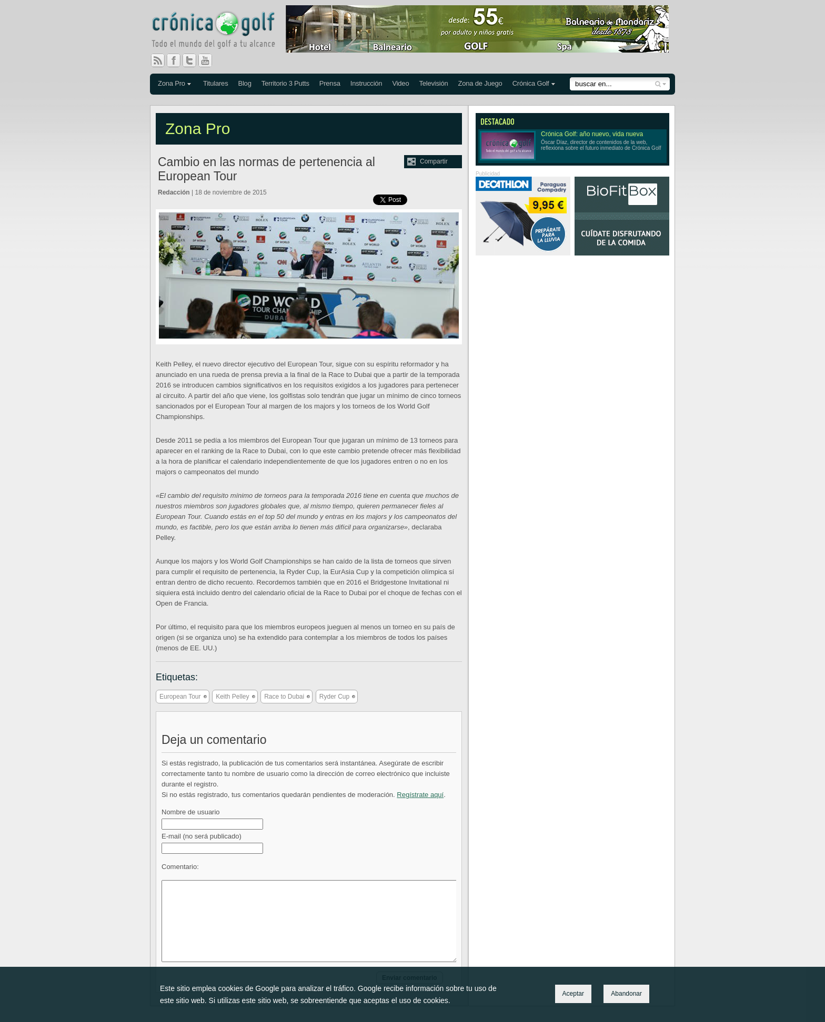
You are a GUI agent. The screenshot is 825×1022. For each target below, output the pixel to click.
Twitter (194, 60)
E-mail (202, 836)
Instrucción (366, 83)
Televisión (433, 83)
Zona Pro (171, 83)
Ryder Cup (334, 696)
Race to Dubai (284, 696)
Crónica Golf (530, 83)
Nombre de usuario (191, 812)
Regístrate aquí (420, 795)
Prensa (329, 83)
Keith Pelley (232, 696)
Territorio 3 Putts (285, 83)
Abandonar (626, 993)
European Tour (180, 696)
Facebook (178, 60)
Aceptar (573, 993)
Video (400, 83)
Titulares (215, 83)
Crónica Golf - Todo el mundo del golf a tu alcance (221, 31)
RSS (158, 60)
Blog (244, 83)
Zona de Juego (480, 83)
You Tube (209, 60)
